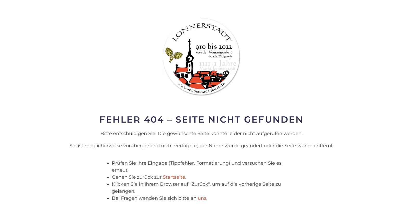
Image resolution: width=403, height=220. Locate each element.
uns (202, 198)
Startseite (174, 177)
